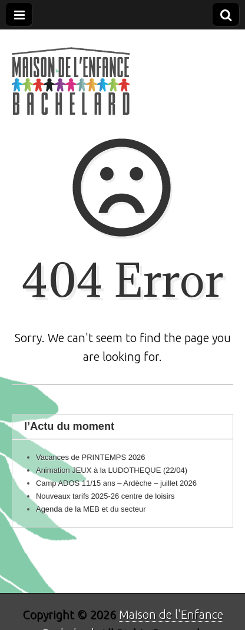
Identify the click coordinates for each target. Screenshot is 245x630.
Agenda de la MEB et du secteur (91, 509)
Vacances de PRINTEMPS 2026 (90, 457)
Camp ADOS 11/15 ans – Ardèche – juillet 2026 (116, 483)
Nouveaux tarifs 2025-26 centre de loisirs (105, 496)
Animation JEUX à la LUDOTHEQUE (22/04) (111, 470)
